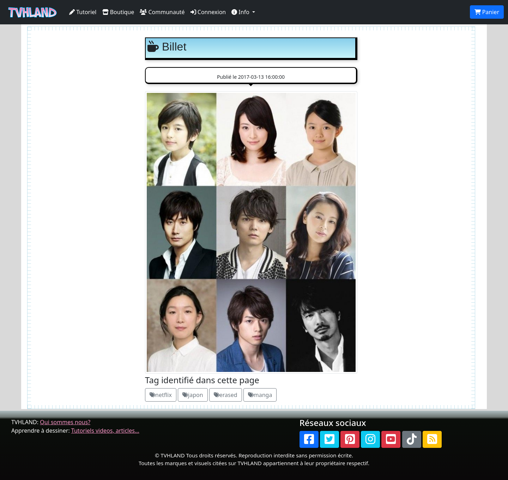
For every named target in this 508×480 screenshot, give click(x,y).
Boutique (118, 12)
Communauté (162, 12)
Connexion (208, 12)
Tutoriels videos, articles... (105, 430)
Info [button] (241, 12)
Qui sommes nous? (65, 422)
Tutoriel (83, 12)
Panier (486, 12)
